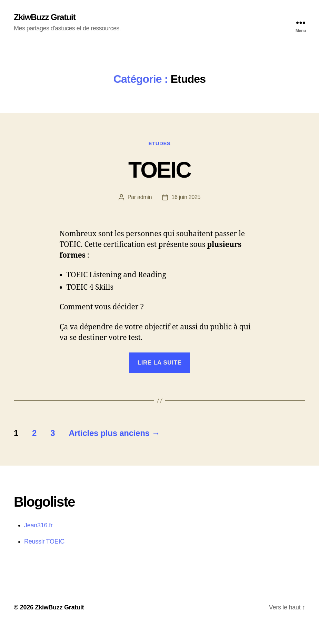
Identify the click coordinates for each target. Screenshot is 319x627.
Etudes (159, 143)
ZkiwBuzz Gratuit (45, 17)
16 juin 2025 (185, 197)
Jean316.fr (38, 525)
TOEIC (159, 170)
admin (144, 197)
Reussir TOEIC (44, 541)
